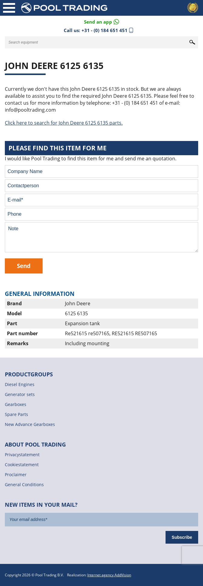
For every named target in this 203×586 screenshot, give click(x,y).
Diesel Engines (19, 384)
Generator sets (20, 394)
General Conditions (24, 484)
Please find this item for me (57, 148)
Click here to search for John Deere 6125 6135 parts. (64, 122)
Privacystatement (22, 454)
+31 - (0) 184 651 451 (104, 30)
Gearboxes (15, 404)
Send (24, 266)
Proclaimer (16, 474)
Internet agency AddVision (109, 575)
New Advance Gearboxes (30, 424)
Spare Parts (16, 414)
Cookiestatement (22, 464)
